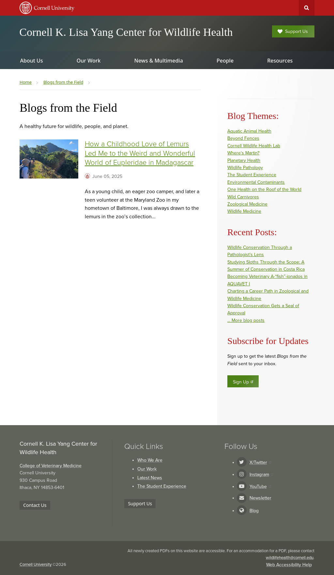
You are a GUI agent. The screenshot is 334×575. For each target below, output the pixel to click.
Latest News (149, 478)
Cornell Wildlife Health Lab (253, 146)
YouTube (260, 486)
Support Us (293, 31)
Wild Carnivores (243, 197)
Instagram (261, 474)
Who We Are (149, 460)
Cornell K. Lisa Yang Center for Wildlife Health (126, 32)
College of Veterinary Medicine (51, 465)
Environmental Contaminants (256, 182)
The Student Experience (251, 175)
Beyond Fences (243, 138)
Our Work (147, 469)
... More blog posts (246, 320)
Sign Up (243, 382)
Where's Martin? (243, 153)
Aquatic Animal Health (249, 131)
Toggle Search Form (306, 8)
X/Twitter (260, 462)
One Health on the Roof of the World (264, 189)
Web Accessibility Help (289, 565)
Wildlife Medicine (244, 211)
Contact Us (34, 505)
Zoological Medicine (247, 204)
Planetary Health (243, 160)
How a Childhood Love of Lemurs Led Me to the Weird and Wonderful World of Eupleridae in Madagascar (140, 153)
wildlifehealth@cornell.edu (289, 557)
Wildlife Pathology (245, 167)
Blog (254, 510)
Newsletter (260, 498)
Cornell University (36, 564)
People (225, 60)
